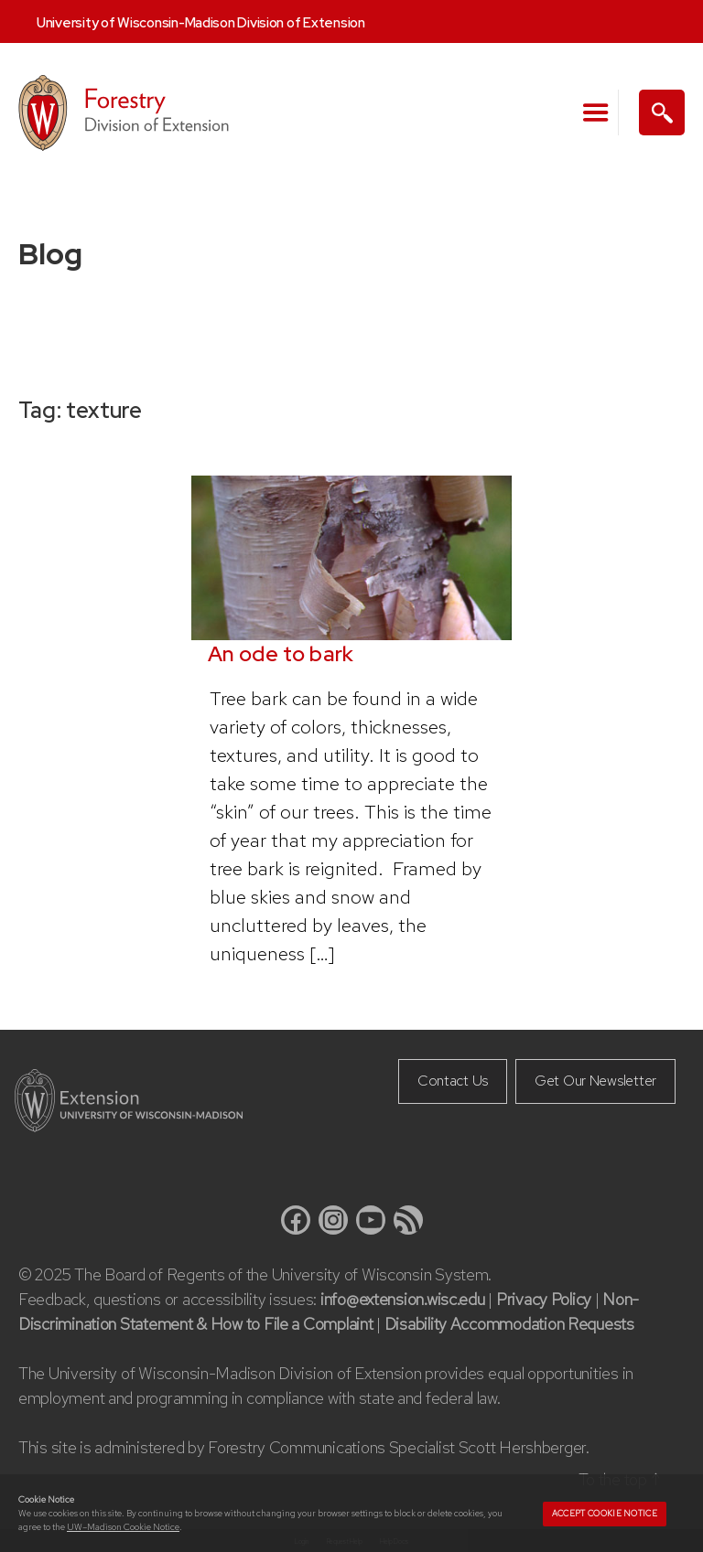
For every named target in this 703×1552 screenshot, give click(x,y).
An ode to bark (281, 654)
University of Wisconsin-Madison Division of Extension (201, 23)
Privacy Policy (543, 1299)
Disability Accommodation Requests (509, 1323)
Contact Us (452, 1080)
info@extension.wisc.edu (402, 1299)
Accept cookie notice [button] (604, 1513)
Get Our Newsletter (595, 1080)
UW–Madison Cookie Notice (123, 1527)
